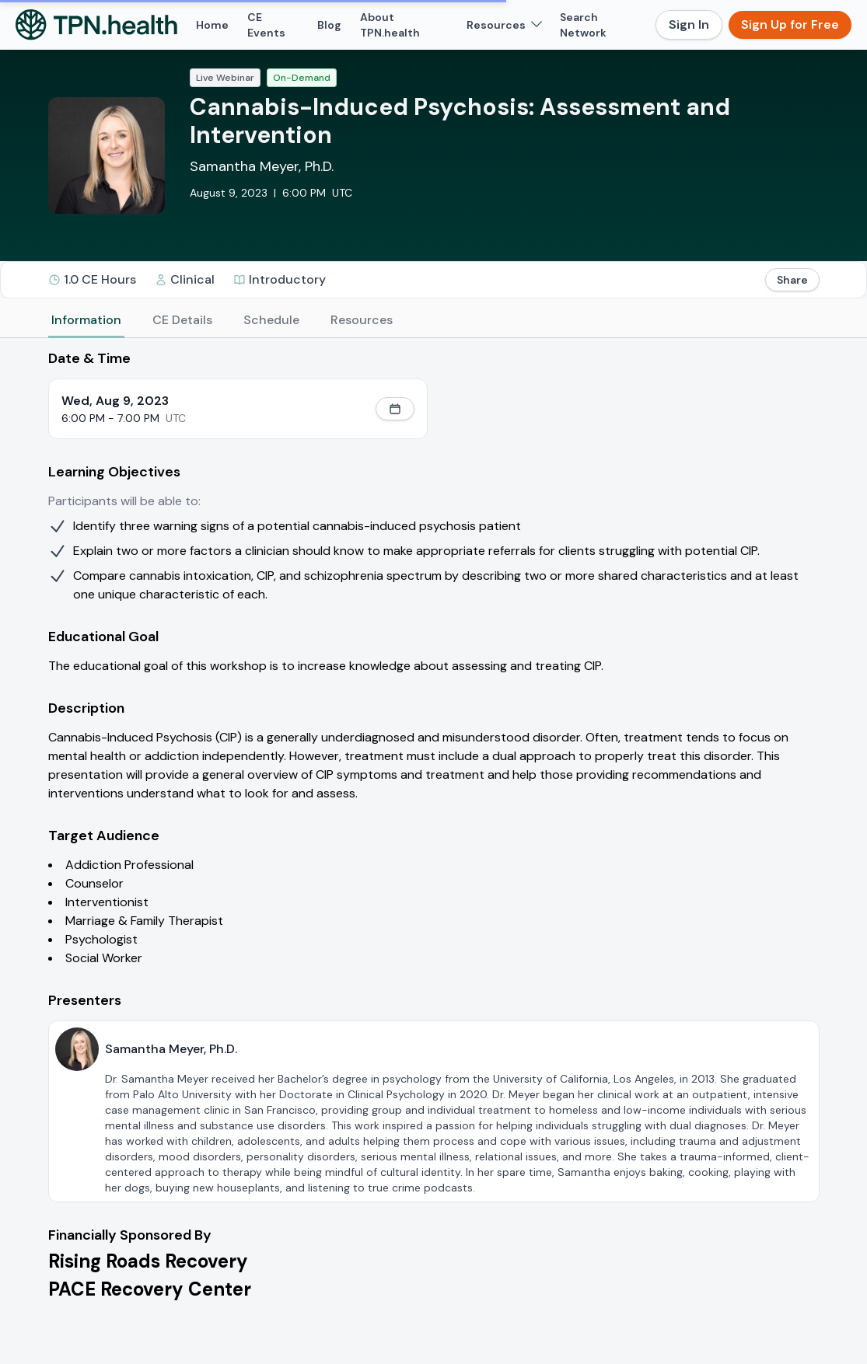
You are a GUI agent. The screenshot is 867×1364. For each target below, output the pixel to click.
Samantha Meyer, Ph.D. (262, 166)
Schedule (271, 320)
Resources (361, 320)
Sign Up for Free (790, 24)
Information (86, 320)
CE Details (182, 320)
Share (792, 280)
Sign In (689, 24)
